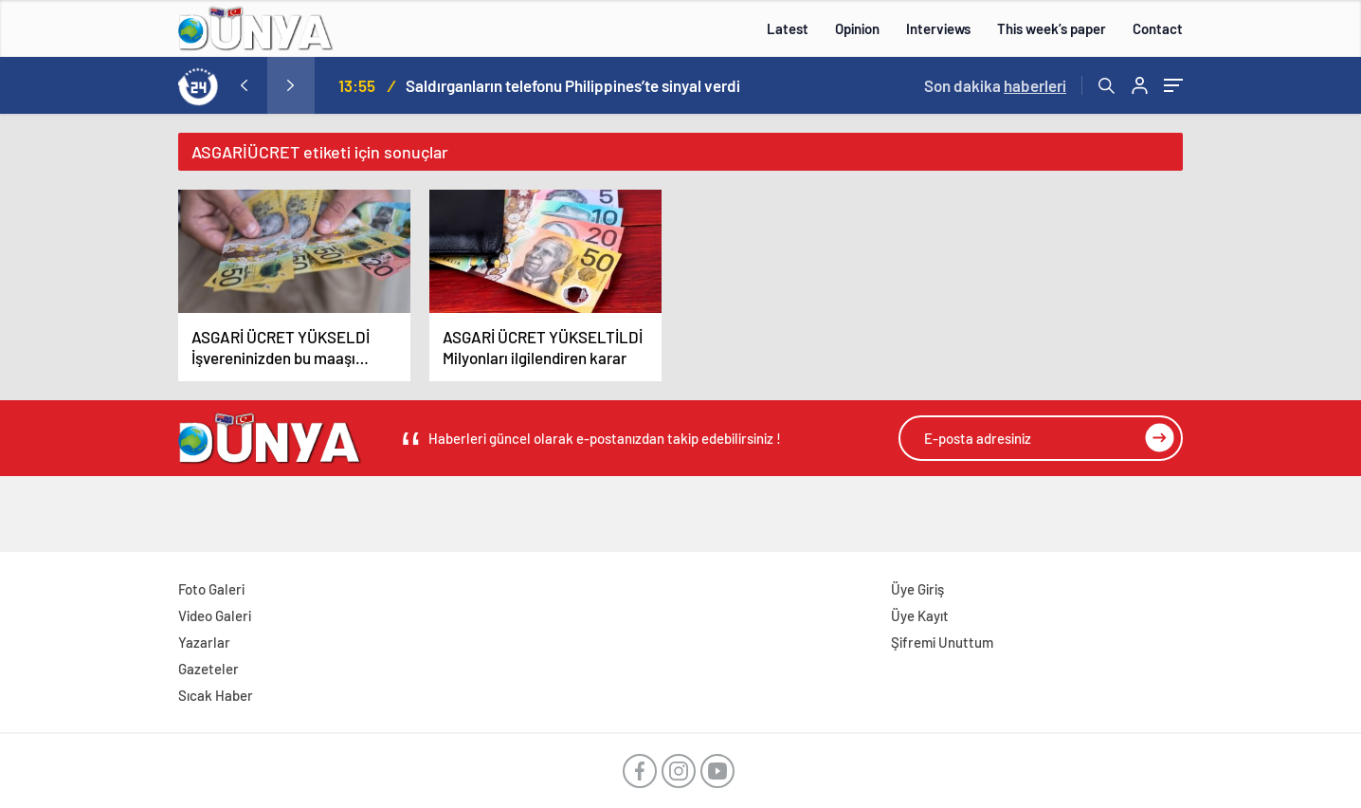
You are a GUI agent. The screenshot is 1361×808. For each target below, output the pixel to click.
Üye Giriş (917, 588)
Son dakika (995, 85)
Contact (1158, 28)
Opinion (857, 28)
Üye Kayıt (920, 615)
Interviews (938, 28)
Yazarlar (204, 642)
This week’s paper (1051, 28)
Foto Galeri (211, 588)
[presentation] (243, 85)
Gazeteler (208, 668)
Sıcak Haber (215, 695)
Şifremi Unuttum (942, 642)
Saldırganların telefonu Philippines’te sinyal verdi (573, 85)
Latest (787, 28)
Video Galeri (214, 615)
